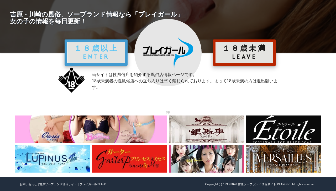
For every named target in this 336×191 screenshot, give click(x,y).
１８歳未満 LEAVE (244, 52)
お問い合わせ (28, 184)
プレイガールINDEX (93, 184)
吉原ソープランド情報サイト (58, 184)
